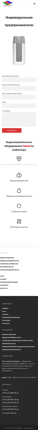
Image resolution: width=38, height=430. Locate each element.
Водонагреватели (19, 180)
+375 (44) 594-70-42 (10, 409)
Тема (19, 104)
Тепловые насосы (19, 227)
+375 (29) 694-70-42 (10, 399)
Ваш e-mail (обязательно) (19, 87)
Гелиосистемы (19, 211)
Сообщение (19, 118)
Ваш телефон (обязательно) (19, 96)
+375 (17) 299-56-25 (10, 393)
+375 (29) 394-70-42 (10, 402)
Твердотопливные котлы (19, 196)
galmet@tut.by (11, 413)
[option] (19, 50)
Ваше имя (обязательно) (19, 78)
